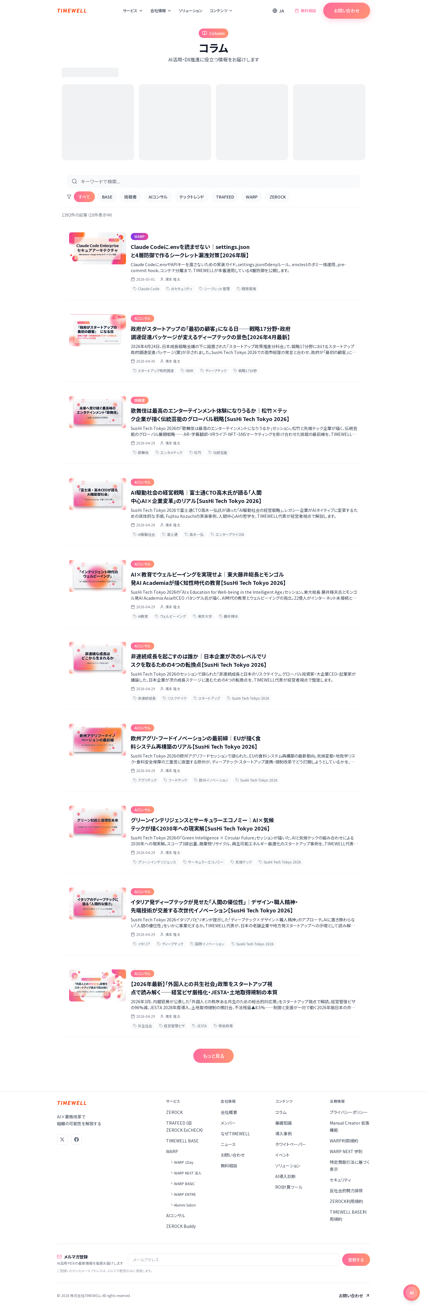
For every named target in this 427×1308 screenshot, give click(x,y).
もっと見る (213, 1055)
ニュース (228, 1144)
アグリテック (145, 779)
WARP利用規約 (344, 1141)
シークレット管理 (214, 288)
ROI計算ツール (288, 1187)
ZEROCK (278, 197)
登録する (356, 1260)
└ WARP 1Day (181, 1162)
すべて (84, 197)
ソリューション (191, 10)
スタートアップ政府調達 (153, 370)
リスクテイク (175, 698)
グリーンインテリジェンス (154, 861)
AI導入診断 (285, 1176)
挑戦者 (130, 197)
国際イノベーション (207, 943)
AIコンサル (158, 197)
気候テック (241, 861)
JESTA (199, 1025)
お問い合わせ (346, 10)
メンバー (228, 1123)
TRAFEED (225, 197)
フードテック (175, 779)
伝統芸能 (217, 452)
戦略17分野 (245, 370)
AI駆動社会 (144, 534)
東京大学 (202, 616)
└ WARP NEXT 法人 (186, 1172)
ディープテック (213, 370)
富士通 (170, 534)
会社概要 (229, 1112)
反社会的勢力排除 (346, 1190)
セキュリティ (340, 1180)
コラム (280, 1112)
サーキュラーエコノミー (203, 861)
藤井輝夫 (228, 616)
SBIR (187, 370)
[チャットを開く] (411, 1292)
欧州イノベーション (211, 779)
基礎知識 (283, 1123)
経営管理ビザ (172, 1025)
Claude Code (146, 288)
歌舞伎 (141, 452)
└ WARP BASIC (182, 1183)
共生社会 (142, 1025)
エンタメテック (169, 452)
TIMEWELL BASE (182, 1141)
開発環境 (246, 288)
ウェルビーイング (170, 616)
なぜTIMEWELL (235, 1133)
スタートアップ (207, 698)
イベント (282, 1155)
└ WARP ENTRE (183, 1194)
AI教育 (140, 616)
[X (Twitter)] (62, 1139)
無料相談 (305, 10)
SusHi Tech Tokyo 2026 (248, 698)
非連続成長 (144, 698)
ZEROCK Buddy (181, 1226)
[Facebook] (76, 1139)
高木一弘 (194, 534)
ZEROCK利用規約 (346, 1201)
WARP (252, 197)
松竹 (195, 452)
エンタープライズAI (227, 534)
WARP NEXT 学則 (346, 1151)
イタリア (141, 943)
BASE (107, 197)
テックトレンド (191, 197)
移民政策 (223, 1025)
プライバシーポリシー (349, 1112)
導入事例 (283, 1133)
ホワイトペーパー (290, 1144)
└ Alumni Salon (183, 1204)
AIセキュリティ (179, 288)
